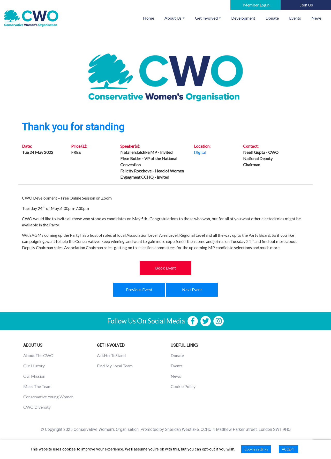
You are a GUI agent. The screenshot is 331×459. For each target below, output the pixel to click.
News (316, 17)
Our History (34, 365)
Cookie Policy (183, 386)
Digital (200, 152)
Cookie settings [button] (256, 449)
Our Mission (34, 376)
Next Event (192, 289)
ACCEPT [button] (288, 449)
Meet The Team (37, 386)
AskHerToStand (111, 355)
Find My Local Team (115, 365)
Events (295, 17)
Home (151, 17)
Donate (272, 17)
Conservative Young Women (48, 396)
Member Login (256, 4)
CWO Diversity (37, 407)
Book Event (165, 267)
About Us (173, 17)
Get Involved (206, 17)
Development (243, 17)
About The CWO (38, 355)
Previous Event (139, 289)
